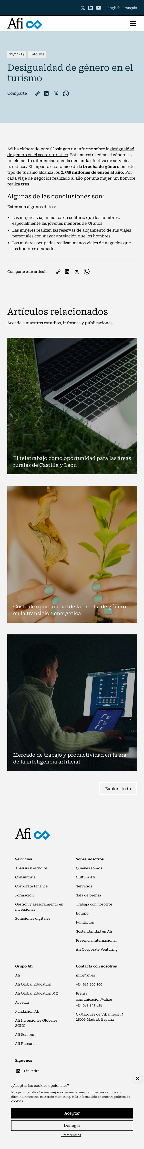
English (113, 8)
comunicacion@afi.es (94, 999)
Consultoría (25, 877)
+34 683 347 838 (89, 1005)
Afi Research (26, 1044)
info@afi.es (85, 975)
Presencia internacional (96, 940)
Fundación (85, 922)
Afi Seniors (24, 1035)
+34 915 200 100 (89, 984)
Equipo (82, 913)
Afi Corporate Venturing (97, 949)
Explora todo (118, 788)
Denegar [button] (72, 1125)
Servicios (84, 886)
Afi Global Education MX (36, 993)
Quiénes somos (89, 868)
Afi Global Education (33, 984)
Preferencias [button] (71, 1135)
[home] (24, 24)
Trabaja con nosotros (94, 904)
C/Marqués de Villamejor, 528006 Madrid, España (99, 1016)
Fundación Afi (27, 1011)
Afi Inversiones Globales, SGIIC (36, 1022)
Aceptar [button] (72, 1113)
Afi (17, 975)
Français (129, 8)
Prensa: (82, 993)
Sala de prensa (88, 895)
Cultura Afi (85, 877)
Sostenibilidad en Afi (94, 931)
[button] (132, 23)
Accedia (22, 1002)
